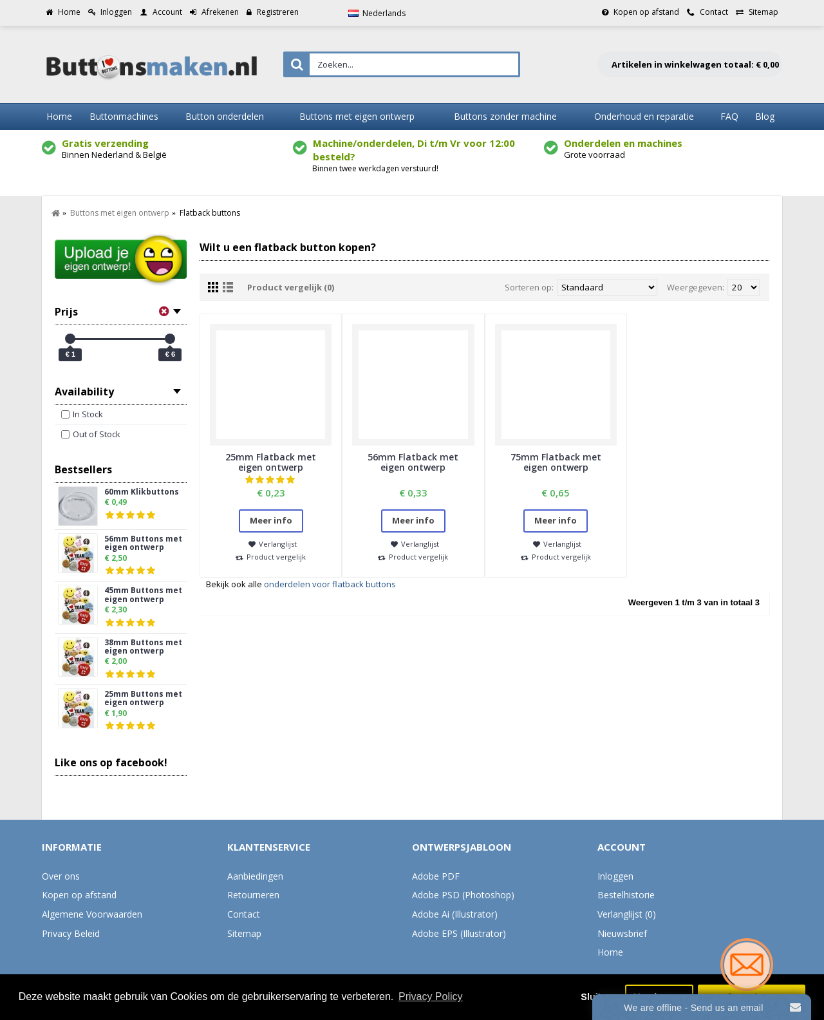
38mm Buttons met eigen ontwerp (143, 647)
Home (610, 952)
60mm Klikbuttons (141, 492)
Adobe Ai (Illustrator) (455, 914)
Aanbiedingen (255, 876)
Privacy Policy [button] (430, 996)
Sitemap (244, 933)
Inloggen (615, 876)
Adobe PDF (436, 876)
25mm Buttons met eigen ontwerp (143, 699)
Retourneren (253, 895)
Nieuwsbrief (622, 933)
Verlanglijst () (626, 914)
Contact (243, 914)
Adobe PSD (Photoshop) (463, 895)
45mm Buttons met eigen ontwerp (143, 595)
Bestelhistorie (626, 895)
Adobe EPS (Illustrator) (459, 933)
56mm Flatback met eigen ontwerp (413, 462)
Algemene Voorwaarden (92, 914)
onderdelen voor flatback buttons (330, 584)
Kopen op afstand (79, 895)
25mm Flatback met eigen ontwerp (270, 462)
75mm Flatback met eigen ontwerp (555, 462)
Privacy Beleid (71, 933)
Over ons (61, 876)
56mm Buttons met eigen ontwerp (143, 543)
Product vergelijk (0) (290, 287)
